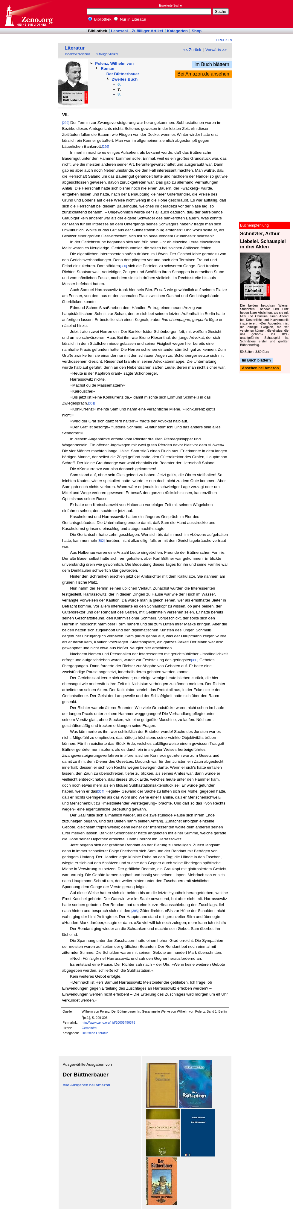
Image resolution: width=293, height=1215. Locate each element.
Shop (197, 31)
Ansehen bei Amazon (260, 368)
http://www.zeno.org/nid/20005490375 (108, 1022)
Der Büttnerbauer (122, 74)
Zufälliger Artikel (147, 31)
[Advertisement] (265, 13)
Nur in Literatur (130, 19)
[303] (195, 660)
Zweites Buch (125, 79)
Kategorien (177, 31)
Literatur (75, 48)
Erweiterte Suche (170, 5)
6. (119, 84)
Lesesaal (119, 31)
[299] (65, 122)
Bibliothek (100, 19)
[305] (135, 911)
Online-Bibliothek (28, 14)
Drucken (224, 40)
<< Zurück (192, 49)
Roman (107, 68)
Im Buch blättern (211, 64)
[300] (123, 266)
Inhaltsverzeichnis (77, 54)
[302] (101, 540)
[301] (91, 403)
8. (119, 94)
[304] (100, 791)
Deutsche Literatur (95, 1033)
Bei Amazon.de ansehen (203, 73)
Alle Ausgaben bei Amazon (86, 1085)
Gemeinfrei (89, 1028)
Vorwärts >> (216, 49)
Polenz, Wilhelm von (114, 63)
